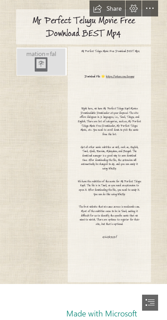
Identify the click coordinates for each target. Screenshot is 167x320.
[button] (107, 8)
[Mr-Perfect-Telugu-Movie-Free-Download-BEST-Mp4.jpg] (41, 61)
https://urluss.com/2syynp (120, 77)
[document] (83, 160)
